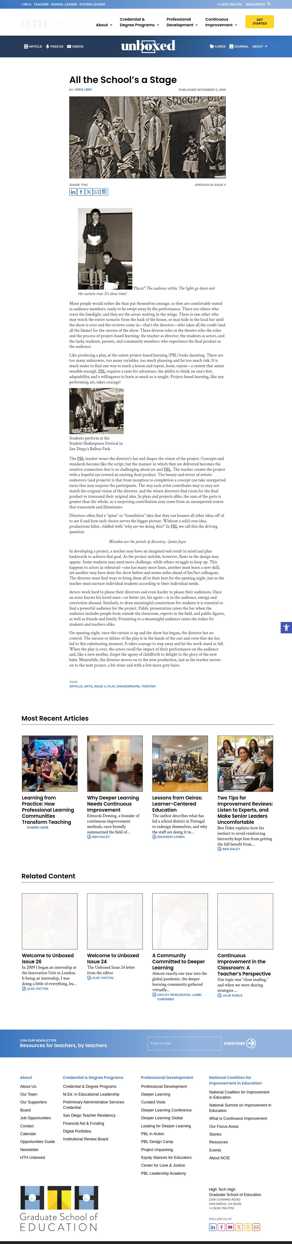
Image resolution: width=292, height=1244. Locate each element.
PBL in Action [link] (152, 1134)
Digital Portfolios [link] (77, 1131)
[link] (286, 627)
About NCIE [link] (219, 1158)
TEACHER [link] (41, 4)
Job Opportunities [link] (35, 1118)
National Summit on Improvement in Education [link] (240, 1108)
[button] (101, 22)
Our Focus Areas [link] (224, 1126)
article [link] (76, 686)
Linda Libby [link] (83, 89)
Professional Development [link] (164, 1086)
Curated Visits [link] (153, 1102)
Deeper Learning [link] (155, 1094)
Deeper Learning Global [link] (162, 1118)
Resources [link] (255, 4)
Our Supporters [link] (33, 1102)
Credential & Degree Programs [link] (89, 1086)
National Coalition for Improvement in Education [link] (239, 1095)
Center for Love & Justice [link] (163, 1165)
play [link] (111, 686)
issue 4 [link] (100, 686)
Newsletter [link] (29, 1150)
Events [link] (215, 1150)
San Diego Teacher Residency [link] (89, 1115)
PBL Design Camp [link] (157, 1142)
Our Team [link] (28, 1094)
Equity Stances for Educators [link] (166, 1157)
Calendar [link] (28, 1134)
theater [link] (148, 686)
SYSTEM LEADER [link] (92, 4)
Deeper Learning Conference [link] (166, 1110)
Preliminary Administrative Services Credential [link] (93, 1105)
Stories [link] (215, 1134)
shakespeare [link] (128, 686)
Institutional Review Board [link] (85, 1139)
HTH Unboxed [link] (32, 1157)
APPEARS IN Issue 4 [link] (210, 185)
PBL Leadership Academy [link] (163, 1173)
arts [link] (88, 686)
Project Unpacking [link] (157, 1150)
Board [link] (25, 1110)
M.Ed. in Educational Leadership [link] (91, 1094)
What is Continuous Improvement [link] (238, 1118)
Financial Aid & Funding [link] (83, 1123)
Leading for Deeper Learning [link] (166, 1126)
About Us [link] (28, 1086)
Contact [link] (27, 1126)
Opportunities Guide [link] (37, 1142)
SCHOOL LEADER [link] (64, 4)
